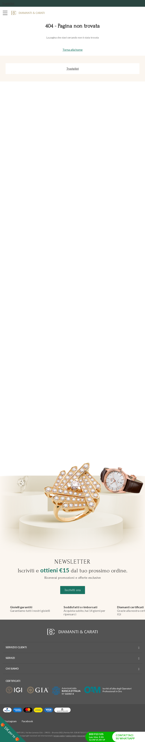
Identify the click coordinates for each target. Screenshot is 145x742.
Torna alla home (72, 49)
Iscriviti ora (73, 590)
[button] (13, 729)
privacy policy (59, 736)
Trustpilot (8, 3)
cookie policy (71, 736)
